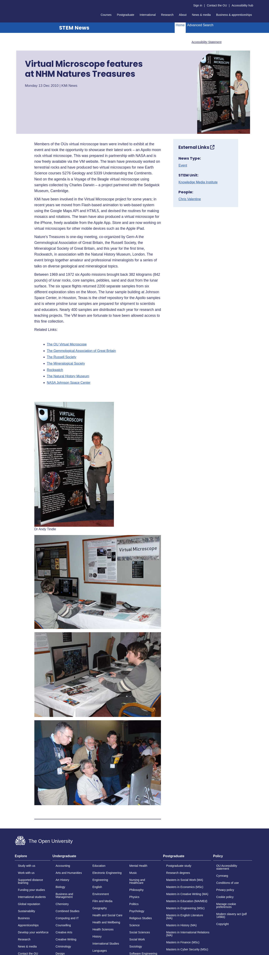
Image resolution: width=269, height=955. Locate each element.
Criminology (63, 946)
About (183, 14)
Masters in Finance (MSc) (182, 942)
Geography (99, 908)
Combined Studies (67, 911)
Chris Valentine (189, 199)
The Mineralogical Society (66, 363)
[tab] (32, 857)
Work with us (26, 872)
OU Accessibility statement (226, 867)
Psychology (136, 911)
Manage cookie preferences (226, 905)
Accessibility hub (242, 5)
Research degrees (178, 872)
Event (182, 165)
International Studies (105, 943)
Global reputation (29, 904)
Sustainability (26, 911)
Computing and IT (67, 918)
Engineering (100, 880)
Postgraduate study (178, 865)
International (148, 14)
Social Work (137, 939)
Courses (106, 14)
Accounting (63, 865)
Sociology (135, 946)
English (97, 887)
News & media (201, 14)
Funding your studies (31, 890)
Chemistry (62, 904)
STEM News (74, 27)
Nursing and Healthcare (137, 881)
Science (134, 925)
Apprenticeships (28, 925)
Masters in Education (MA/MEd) (186, 901)
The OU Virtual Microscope (67, 344)
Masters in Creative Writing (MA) (187, 894)
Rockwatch (55, 370)
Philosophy (136, 890)
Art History (62, 880)
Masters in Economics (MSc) (184, 887)
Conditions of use (227, 882)
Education (98, 865)
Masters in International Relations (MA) (187, 934)
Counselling (63, 925)
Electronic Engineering (107, 872)
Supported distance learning (30, 881)
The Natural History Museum (68, 376)
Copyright (222, 924)
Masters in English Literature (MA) (184, 917)
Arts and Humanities (69, 872)
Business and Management (64, 895)
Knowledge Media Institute (198, 182)
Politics (133, 904)
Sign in (197, 5)
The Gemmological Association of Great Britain (81, 351)
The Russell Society (61, 357)
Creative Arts (64, 932)
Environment (100, 894)
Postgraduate (125, 14)
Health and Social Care (107, 915)
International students (32, 897)
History (97, 936)
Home (180, 25)
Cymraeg (222, 875)
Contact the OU (217, 5)
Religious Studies (140, 918)
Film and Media (102, 901)
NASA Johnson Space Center (69, 382)
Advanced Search (200, 25)
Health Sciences (102, 929)
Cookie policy (225, 897)
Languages (99, 950)
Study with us (26, 865)
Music (133, 872)
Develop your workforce (33, 932)
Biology (60, 887)
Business (24, 918)
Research (167, 14)
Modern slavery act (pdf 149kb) (231, 915)
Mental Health (138, 865)
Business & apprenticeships (234, 14)
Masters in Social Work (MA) (184, 880)
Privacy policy (225, 890)
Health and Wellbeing (106, 922)
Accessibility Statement (207, 42)
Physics (134, 897)
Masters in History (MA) (181, 925)
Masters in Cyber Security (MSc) (187, 949)
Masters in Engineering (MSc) (185, 908)
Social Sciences (139, 932)
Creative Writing (66, 939)
